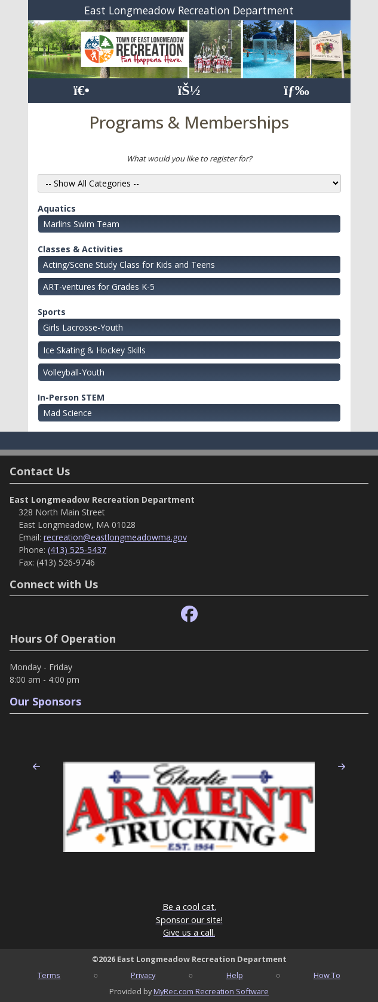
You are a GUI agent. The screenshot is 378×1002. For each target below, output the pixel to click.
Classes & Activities (80, 249)
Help (234, 975)
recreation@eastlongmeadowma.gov (115, 537)
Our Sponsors (45, 701)
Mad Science (67, 412)
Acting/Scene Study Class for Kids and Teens (129, 264)
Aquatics (57, 208)
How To (327, 975)
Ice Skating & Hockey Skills (94, 350)
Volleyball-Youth (74, 372)
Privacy (143, 975)
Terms (49, 975)
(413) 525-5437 (77, 549)
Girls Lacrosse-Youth (83, 327)
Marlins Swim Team (81, 224)
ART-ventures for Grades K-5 (99, 286)
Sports (52, 311)
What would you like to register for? (189, 158)
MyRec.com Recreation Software (211, 991)
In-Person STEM (71, 397)
